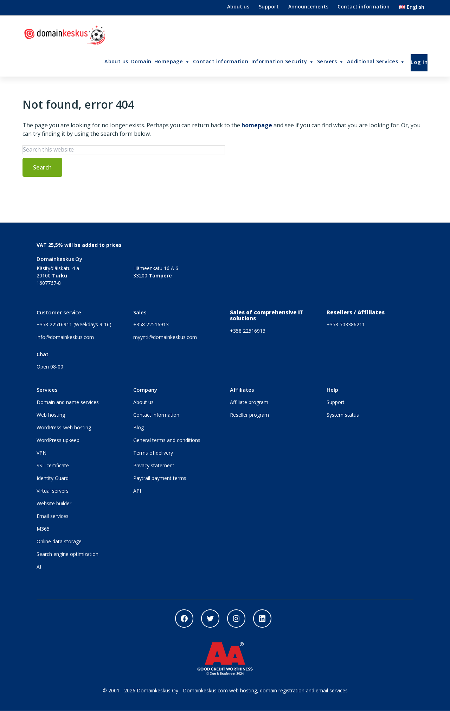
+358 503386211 (346, 324)
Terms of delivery (153, 453)
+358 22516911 (54, 324)
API (137, 491)
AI (39, 567)
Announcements (308, 6)
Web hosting (51, 415)
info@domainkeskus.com (65, 337)
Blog (138, 427)
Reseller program (249, 415)
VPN (41, 453)
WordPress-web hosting (64, 427)
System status (343, 415)
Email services (53, 516)
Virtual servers (53, 491)
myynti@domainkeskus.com (165, 337)
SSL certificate (53, 465)
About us (238, 6)
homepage (257, 125)
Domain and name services (68, 402)
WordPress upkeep (58, 440)
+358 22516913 (151, 324)
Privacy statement (153, 465)
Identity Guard (53, 478)
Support (269, 6)
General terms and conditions (166, 440)
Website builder (54, 503)
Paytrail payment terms (159, 478)
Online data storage (59, 541)
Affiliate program (249, 402)
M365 (43, 529)
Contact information (364, 6)
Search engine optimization (67, 554)
